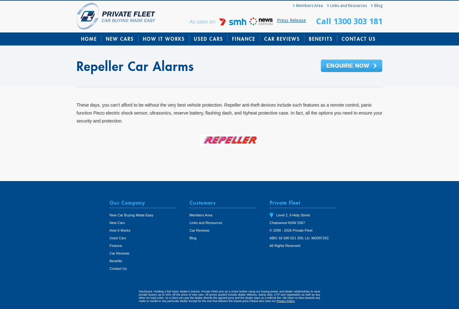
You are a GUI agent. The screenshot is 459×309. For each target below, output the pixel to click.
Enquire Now (351, 66)
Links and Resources (348, 5)
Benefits (321, 39)
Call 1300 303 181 (349, 21)
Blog (378, 5)
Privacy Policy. (286, 301)
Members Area (309, 5)
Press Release (291, 20)
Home (89, 39)
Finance (243, 39)
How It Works (164, 39)
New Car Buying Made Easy (132, 215)
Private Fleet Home (116, 16)
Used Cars (208, 39)
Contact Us (359, 39)
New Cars (120, 39)
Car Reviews (282, 39)
